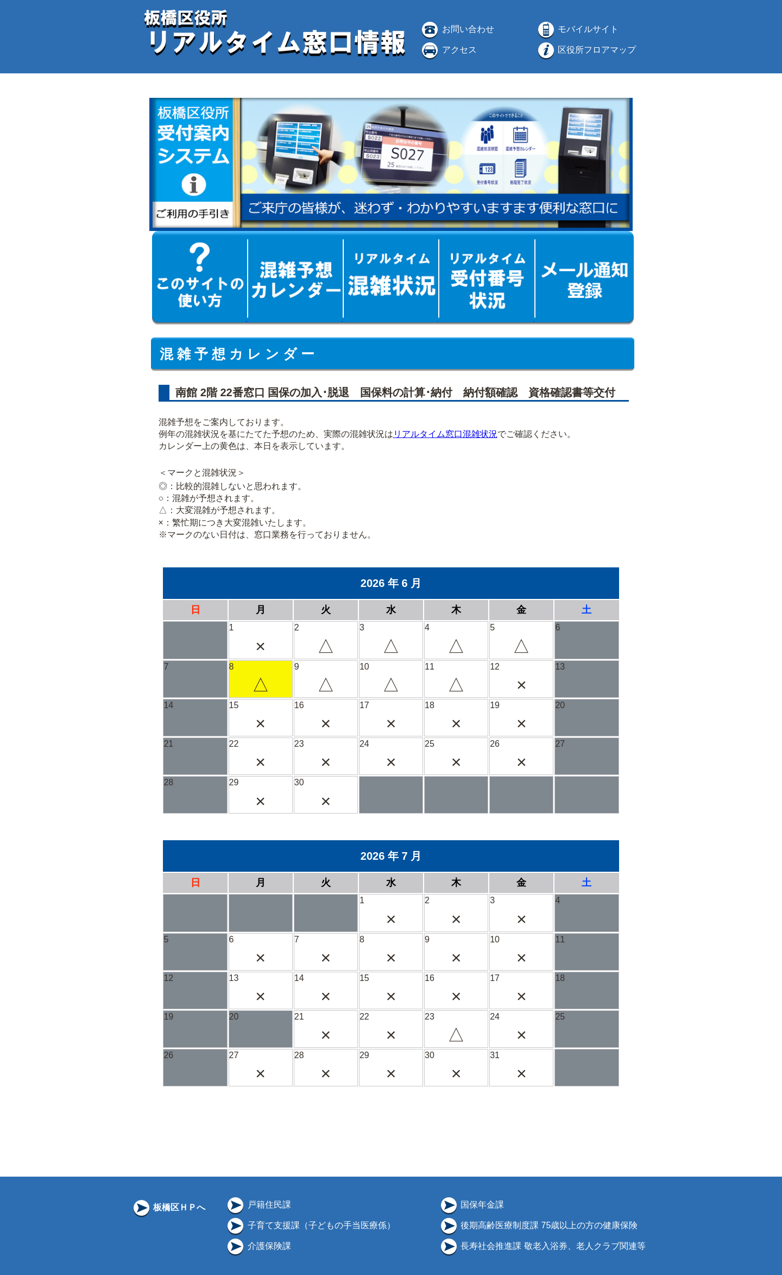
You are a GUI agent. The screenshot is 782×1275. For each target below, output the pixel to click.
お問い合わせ (457, 29)
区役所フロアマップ (586, 49)
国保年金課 (471, 1204)
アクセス (448, 49)
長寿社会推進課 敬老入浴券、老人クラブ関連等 (542, 1246)
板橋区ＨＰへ (168, 1207)
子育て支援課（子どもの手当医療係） (310, 1225)
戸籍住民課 (258, 1204)
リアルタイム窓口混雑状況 (445, 434)
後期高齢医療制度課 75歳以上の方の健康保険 (538, 1225)
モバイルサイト (577, 29)
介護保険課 (258, 1246)
